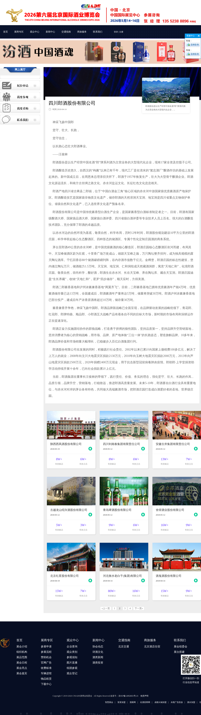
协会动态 (97, 646)
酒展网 (141, 702)
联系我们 (97, 32)
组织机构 (21, 651)
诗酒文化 (97, 651)
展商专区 (19, 32)
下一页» (139, 608)
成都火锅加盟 (169, 702)
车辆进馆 (46, 673)
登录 (116, 32)
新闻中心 (50, 32)
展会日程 (21, 662)
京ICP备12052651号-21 (128, 696)
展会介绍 (21, 646)
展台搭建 (179, 651)
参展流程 (46, 651)
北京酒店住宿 (152, 646)
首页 (5, 32)
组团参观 (72, 668)
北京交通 (123, 646)
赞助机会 (46, 657)
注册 (121, 32)
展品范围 (21, 657)
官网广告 (46, 662)
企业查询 (72, 646)
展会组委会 (180, 646)
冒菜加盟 (130, 702)
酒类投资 (97, 662)
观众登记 (72, 673)
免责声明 (144, 696)
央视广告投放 (185, 702)
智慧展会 (118, 702)
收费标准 (46, 668)
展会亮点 (21, 668)
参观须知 (72, 657)
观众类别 (72, 651)
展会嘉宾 (21, 673)
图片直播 (72, 662)
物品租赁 (46, 678)
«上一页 (106, 608)
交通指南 (66, 32)
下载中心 (46, 684)
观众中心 (34, 32)
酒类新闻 (97, 657)
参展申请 (46, 646)
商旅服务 (82, 32)
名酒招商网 (154, 702)
